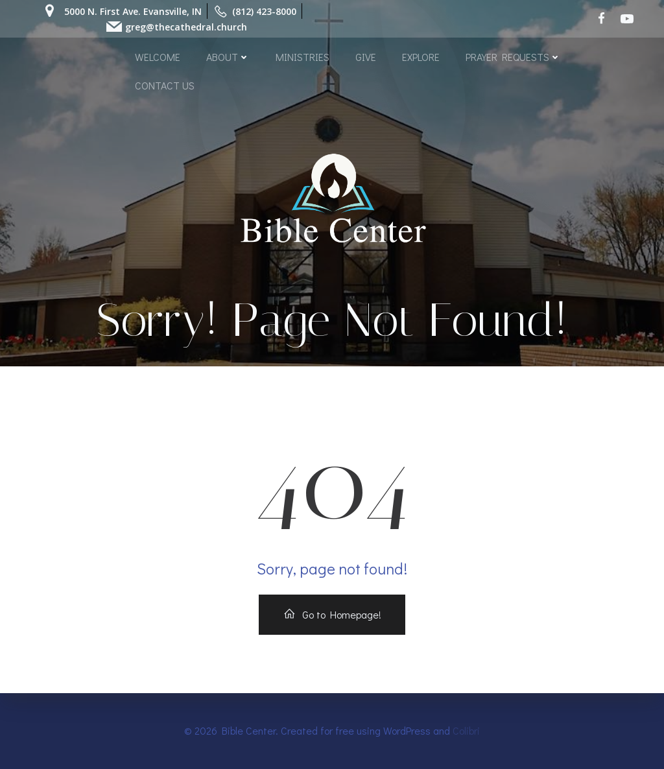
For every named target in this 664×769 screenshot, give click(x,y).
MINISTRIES (302, 57)
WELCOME (157, 57)
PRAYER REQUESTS (513, 57)
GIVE (365, 57)
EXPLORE (421, 57)
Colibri (466, 730)
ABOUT (228, 57)
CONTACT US (165, 85)
